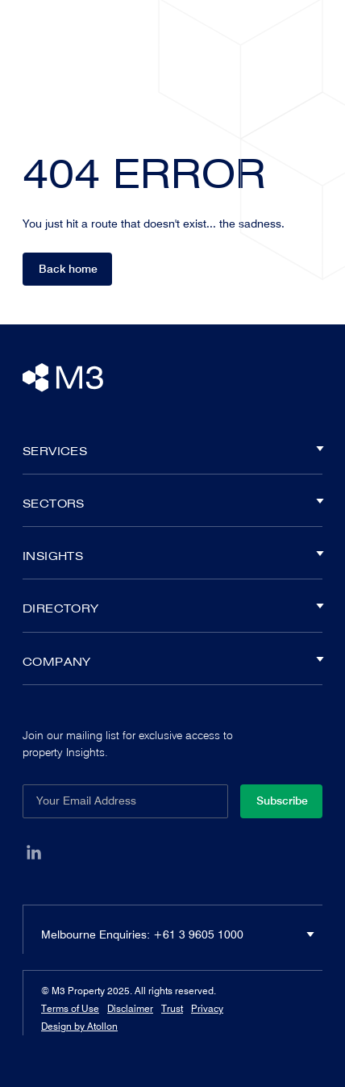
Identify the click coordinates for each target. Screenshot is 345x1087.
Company (172, 661)
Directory (172, 608)
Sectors (172, 503)
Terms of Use (70, 1008)
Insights (172, 556)
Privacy (207, 1008)
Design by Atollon (79, 1026)
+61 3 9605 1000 (198, 934)
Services (172, 451)
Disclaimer (130, 1008)
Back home (68, 268)
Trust (172, 1008)
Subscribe (282, 800)
